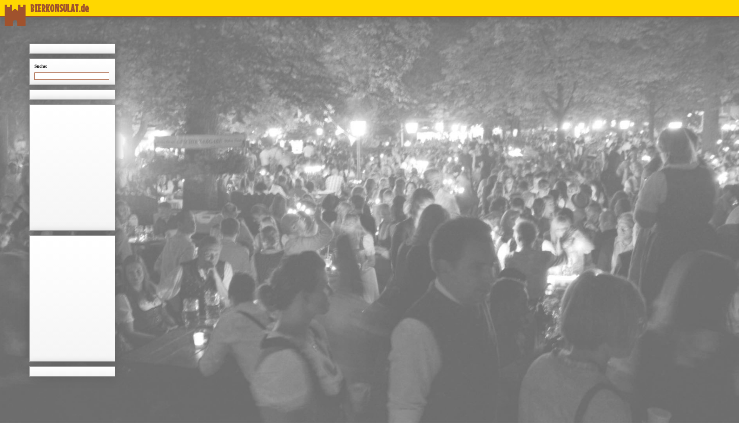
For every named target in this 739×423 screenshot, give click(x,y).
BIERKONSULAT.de (47, 8)
